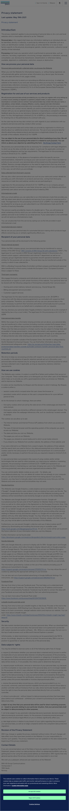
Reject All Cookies (34, 799)
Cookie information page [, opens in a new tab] (20, 787)
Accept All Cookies (34, 793)
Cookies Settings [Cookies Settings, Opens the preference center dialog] (34, 806)
